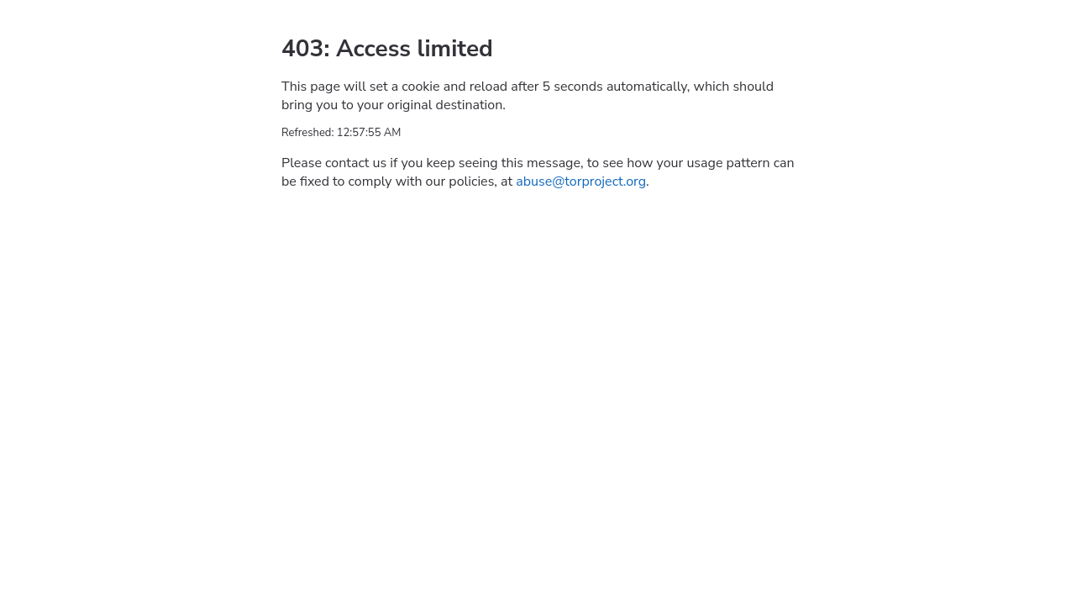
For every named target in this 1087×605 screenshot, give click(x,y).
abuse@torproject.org (581, 181)
